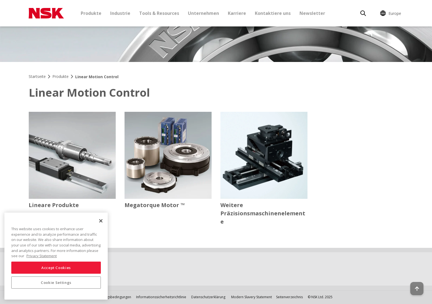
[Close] (101, 221)
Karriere (237, 13)
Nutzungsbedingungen (113, 297)
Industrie (120, 13)
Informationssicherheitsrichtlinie (161, 297)
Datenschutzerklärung (208, 297)
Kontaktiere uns (273, 13)
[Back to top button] (414, 284)
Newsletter (312, 13)
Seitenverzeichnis (289, 297)
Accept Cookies (56, 267)
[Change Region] (391, 13)
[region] (56, 256)
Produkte (91, 13)
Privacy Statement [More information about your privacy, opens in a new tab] (41, 255)
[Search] (363, 13)
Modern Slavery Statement (251, 297)
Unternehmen (203, 13)
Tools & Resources (159, 13)
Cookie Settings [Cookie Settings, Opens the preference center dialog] (56, 282)
